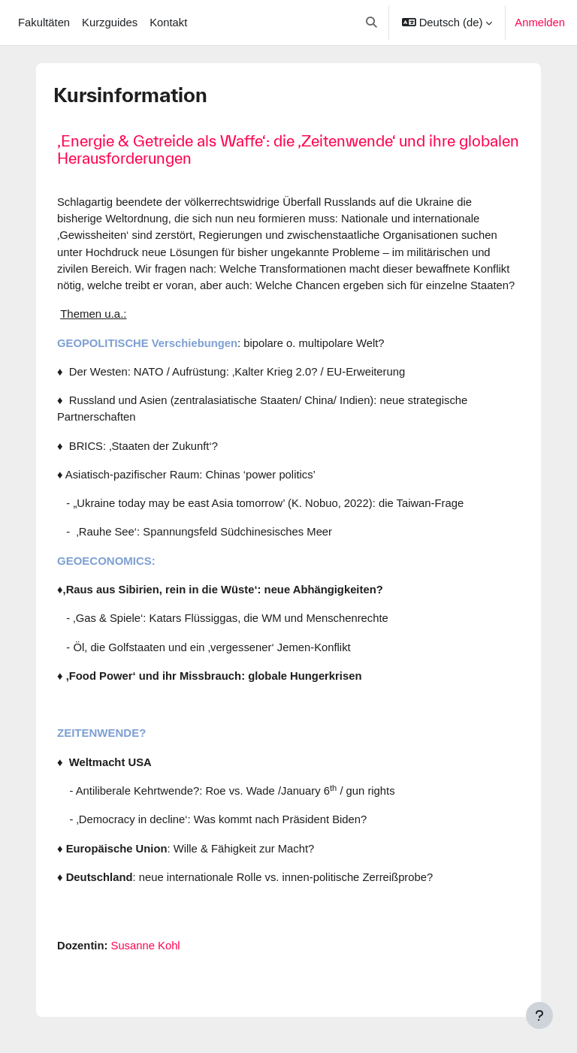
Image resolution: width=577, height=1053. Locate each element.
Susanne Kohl (145, 946)
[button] (372, 22)
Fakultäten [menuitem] (44, 23)
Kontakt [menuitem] (168, 23)
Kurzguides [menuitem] (109, 23)
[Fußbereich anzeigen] (539, 1015)
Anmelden (540, 23)
